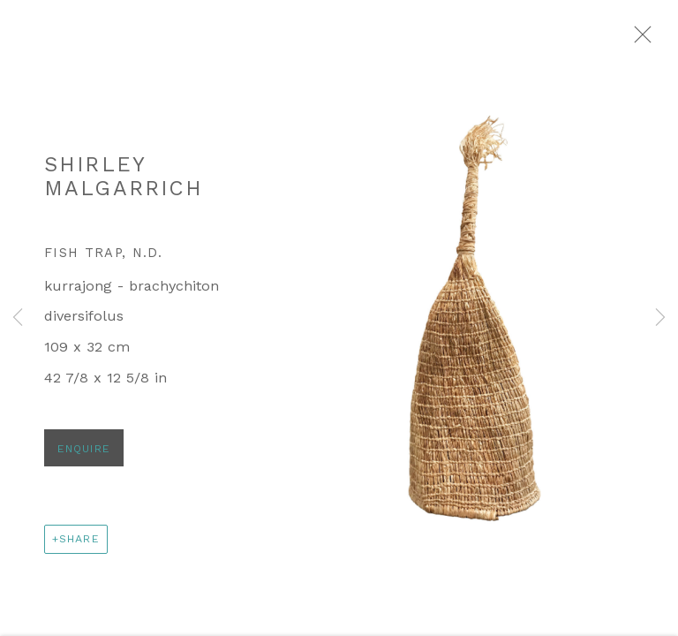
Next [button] (660, 318)
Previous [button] (17, 318)
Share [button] (79, 549)
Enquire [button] (83, 459)
